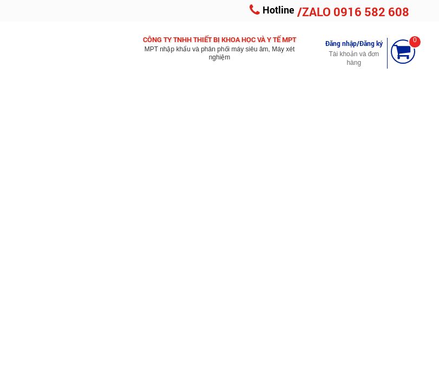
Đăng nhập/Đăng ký (354, 43)
